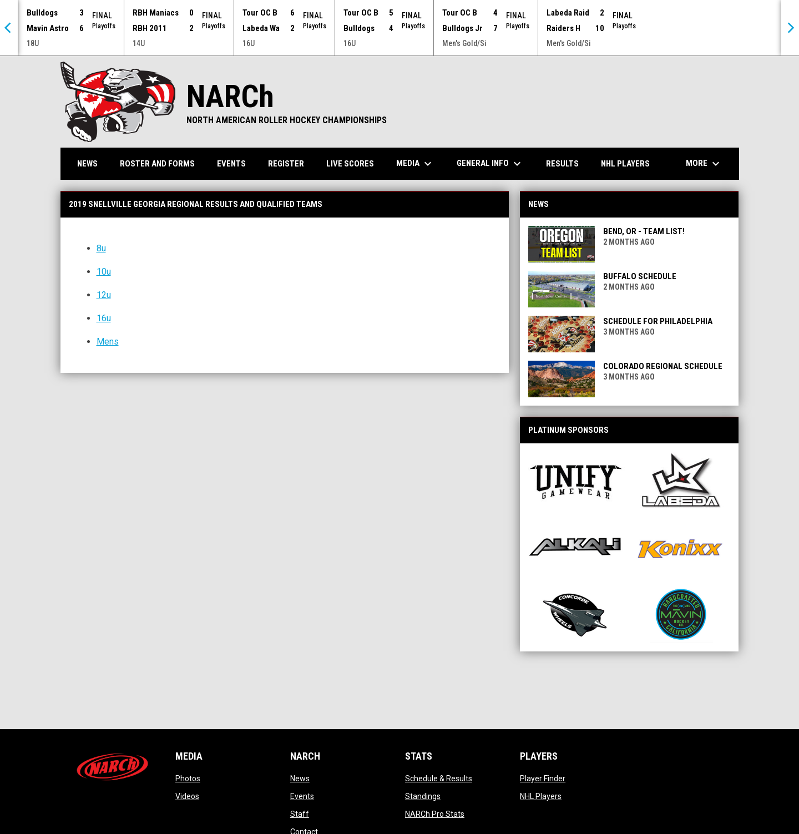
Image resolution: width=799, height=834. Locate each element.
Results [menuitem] (562, 163)
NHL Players (541, 795)
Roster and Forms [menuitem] (157, 163)
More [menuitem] (704, 163)
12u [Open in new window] (104, 294)
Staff (299, 813)
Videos (187, 795)
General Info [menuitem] (490, 163)
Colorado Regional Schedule (662, 366)
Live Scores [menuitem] (350, 163)
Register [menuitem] (286, 163)
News (300, 778)
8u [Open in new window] (101, 247)
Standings (423, 795)
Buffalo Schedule (639, 276)
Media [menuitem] (415, 163)
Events (302, 795)
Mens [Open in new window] (108, 341)
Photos (187, 778)
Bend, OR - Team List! (644, 231)
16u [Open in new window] (104, 317)
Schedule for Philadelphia (657, 321)
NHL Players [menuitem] (625, 163)
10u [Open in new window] (104, 271)
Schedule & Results (438, 778)
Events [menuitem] (231, 163)
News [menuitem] (87, 163)
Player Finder (542, 778)
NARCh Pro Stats (434, 813)
